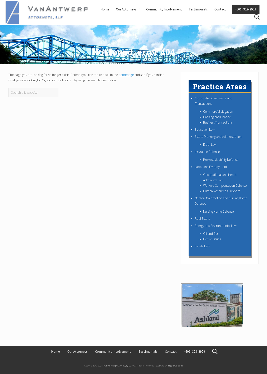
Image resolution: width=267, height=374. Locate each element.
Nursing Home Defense (218, 211)
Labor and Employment (211, 167)
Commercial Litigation (218, 111)
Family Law (202, 246)
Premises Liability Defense (220, 159)
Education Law (205, 129)
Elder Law (210, 144)
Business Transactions (217, 122)
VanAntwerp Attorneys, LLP (117, 365)
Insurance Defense (207, 151)
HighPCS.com (175, 365)
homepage (126, 75)
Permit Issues (212, 239)
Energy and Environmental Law (216, 225)
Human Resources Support (221, 191)
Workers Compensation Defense (225, 185)
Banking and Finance (217, 117)
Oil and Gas (210, 233)
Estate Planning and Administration (218, 136)
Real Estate (202, 218)
